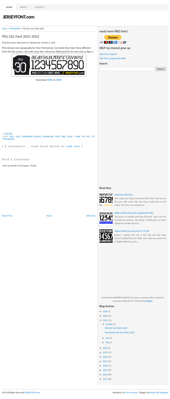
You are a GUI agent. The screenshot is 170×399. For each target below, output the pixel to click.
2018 (105, 357)
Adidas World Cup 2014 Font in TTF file (132, 231)
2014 (105, 374)
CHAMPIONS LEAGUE (31, 136)
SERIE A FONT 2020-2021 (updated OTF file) (134, 213)
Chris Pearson (132, 392)
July (107, 338)
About (23, 7)
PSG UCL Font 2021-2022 (20, 36)
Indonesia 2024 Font (124, 194)
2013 (105, 379)
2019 (105, 352)
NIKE (78, 136)
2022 (17, 136)
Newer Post (7, 215)
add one (73, 146)
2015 (105, 370)
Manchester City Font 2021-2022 (119, 332)
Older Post (91, 215)
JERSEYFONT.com (18, 17)
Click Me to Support (108, 54)
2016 (105, 365)
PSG (88, 136)
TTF (93, 136)
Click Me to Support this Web (112, 58)
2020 (105, 348)
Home (9, 7)
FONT (57, 136)
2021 (12, 136)
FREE (63, 136)
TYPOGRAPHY (15, 28)
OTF (83, 136)
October (109, 324)
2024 (105, 311)
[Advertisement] (29, 105)
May (107, 342)
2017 (105, 361)
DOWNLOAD (47, 136)
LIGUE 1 (70, 136)
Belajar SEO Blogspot (158, 392)
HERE (50, 79)
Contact (40, 7)
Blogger (149, 301)
